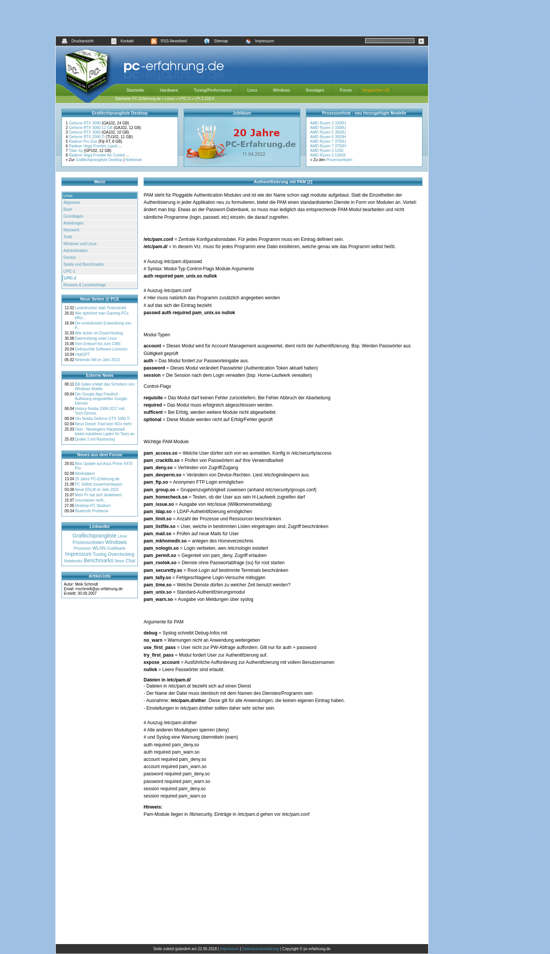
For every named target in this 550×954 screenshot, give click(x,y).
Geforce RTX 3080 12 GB (91, 128)
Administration (75, 251)
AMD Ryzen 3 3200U (328, 123)
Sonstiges (315, 90)
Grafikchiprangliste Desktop (99, 160)
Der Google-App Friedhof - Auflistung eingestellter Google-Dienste (101, 398)
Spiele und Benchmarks (83, 264)
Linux (252, 90)
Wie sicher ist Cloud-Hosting (99, 333)
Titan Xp (76, 151)
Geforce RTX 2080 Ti (87, 137)
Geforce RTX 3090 (85, 123)
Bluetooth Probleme (91, 511)
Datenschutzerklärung (260, 949)
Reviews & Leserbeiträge (84, 285)
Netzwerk (71, 230)
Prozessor (82, 548)
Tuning (100, 554)
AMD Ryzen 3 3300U (328, 128)
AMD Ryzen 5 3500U (328, 132)
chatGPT (82, 354)
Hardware (169, 90)
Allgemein (71, 202)
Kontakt (122, 41)
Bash (67, 209)
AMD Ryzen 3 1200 (326, 151)
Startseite (135, 90)
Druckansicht (77, 41)
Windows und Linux (80, 244)
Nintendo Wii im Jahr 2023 (97, 360)
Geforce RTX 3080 (85, 132)
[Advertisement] (242, 18)
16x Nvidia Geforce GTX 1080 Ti (102, 418)
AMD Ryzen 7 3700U (328, 141)
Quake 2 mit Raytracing (95, 439)
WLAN (99, 548)
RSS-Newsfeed (169, 41)
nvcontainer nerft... (91, 500)
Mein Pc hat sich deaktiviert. (99, 495)
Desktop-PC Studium (92, 506)
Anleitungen (73, 223)
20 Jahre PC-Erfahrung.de (97, 479)
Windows (281, 90)
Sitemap (216, 41)
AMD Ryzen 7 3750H (328, 146)
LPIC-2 (184, 99)
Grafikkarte (116, 548)
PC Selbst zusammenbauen (98, 484)
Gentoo (69, 257)
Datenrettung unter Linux (96, 338)
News (119, 561)
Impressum (259, 41)
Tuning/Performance (212, 90)
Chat (130, 560)
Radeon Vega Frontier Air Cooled (97, 155)
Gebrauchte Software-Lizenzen (101, 349)
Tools (67, 237)
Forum (346, 90)
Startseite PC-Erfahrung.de (138, 99)
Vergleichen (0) (376, 90)
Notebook (134, 160)
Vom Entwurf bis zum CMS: (98, 344)
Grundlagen (73, 216)
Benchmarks (98, 560)
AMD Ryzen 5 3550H (328, 137)
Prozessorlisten (339, 160)
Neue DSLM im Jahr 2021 (97, 489)
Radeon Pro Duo (83, 141)
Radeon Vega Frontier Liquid (93, 146)
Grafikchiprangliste (94, 536)
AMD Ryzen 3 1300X (328, 155)
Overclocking (121, 554)
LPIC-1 (69, 271)
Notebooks (73, 561)
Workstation (85, 473)
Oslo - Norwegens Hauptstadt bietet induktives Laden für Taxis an (104, 431)
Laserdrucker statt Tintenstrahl (100, 308)
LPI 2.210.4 (204, 99)
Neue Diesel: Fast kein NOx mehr (103, 424)
